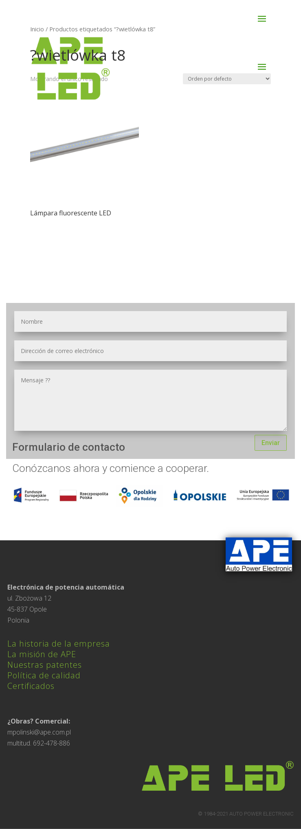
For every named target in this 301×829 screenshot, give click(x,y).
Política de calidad (44, 675)
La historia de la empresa (58, 643)
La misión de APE (41, 654)
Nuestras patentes (44, 664)
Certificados (31, 685)
